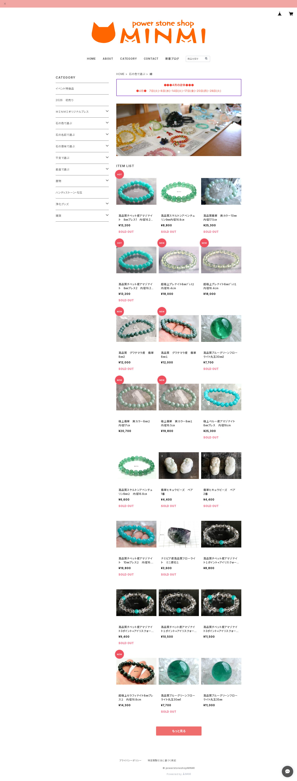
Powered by (179, 774)
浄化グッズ (62, 204)
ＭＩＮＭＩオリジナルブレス (72, 111)
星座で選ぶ (62, 169)
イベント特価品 (65, 88)
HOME (91, 58)
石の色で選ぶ (137, 74)
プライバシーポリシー (130, 760)
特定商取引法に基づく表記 (162, 760)
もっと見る (179, 731)
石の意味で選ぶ (65, 146)
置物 (58, 181)
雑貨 (58, 215)
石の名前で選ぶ (65, 134)
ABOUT (108, 58)
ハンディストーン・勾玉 (69, 192)
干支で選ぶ (62, 157)
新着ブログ (172, 58)
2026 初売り (64, 100)
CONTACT (151, 58)
